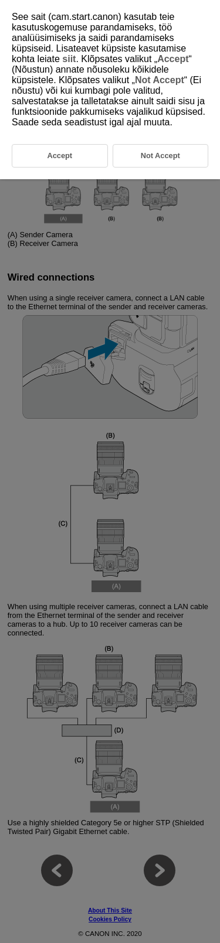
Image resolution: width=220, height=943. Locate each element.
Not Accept (159, 80)
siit (69, 59)
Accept (172, 59)
